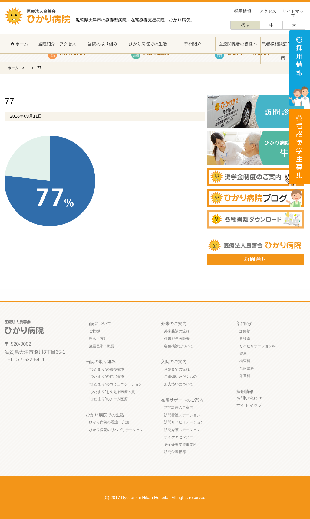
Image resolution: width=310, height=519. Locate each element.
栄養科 (244, 376)
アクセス (267, 11)
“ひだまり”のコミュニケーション (115, 384)
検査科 (244, 361)
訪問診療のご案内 (178, 407)
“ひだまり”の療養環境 (106, 369)
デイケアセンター (178, 437)
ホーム (19, 43)
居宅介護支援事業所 (180, 445)
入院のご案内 (173, 361)
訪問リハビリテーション (184, 422)
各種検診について (178, 346)
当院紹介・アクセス (57, 43)
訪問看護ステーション (182, 415)
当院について (98, 323)
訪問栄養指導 (175, 452)
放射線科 (246, 368)
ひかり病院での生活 (148, 43)
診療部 (244, 331)
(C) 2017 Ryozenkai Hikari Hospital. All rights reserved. (155, 497)
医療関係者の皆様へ (238, 43)
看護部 (244, 338)
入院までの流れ (177, 369)
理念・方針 (98, 338)
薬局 (243, 353)
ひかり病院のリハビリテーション (116, 430)
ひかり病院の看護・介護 (109, 422)
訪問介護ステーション (182, 430)
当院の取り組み (102, 43)
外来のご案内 (173, 323)
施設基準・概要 (101, 346)
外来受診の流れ (177, 331)
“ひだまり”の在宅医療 (106, 377)
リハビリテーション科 (257, 346)
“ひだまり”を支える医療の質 (112, 392)
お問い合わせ (249, 398)
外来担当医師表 (177, 338)
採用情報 (242, 11)
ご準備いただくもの (180, 377)
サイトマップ (293, 13)
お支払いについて (178, 384)
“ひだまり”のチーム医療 (108, 399)
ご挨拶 (94, 331)
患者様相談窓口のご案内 (283, 50)
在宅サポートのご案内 (182, 399)
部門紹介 (192, 43)
